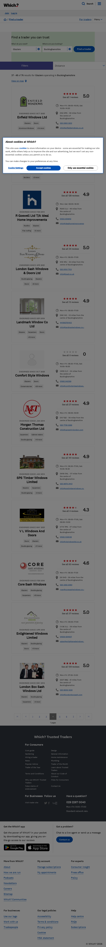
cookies (23, 148)
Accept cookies (43, 168)
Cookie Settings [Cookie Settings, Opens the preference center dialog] (15, 168)
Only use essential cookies (81, 168)
